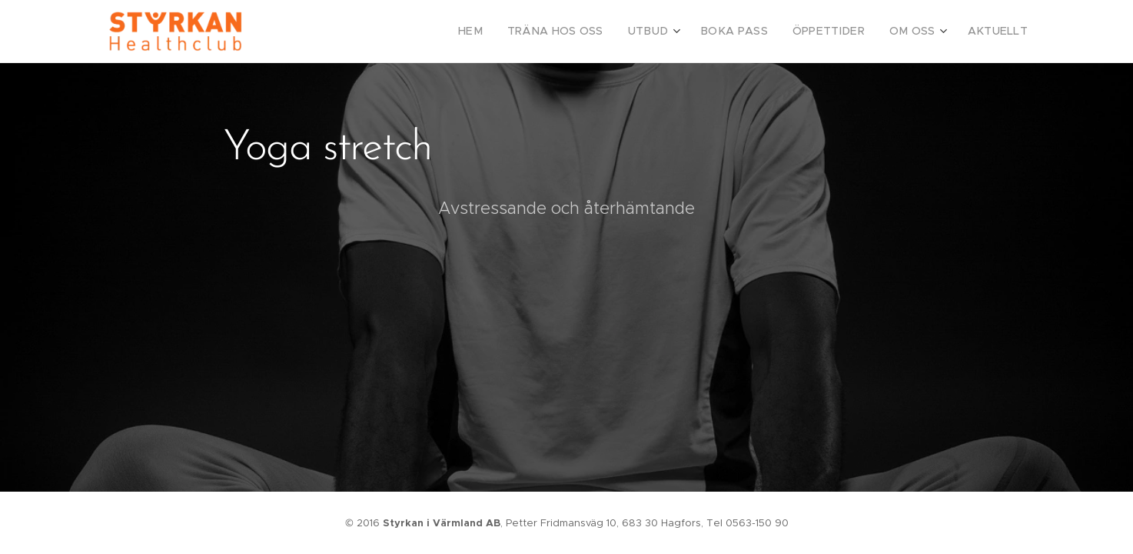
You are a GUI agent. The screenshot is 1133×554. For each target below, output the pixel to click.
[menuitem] (508, 31)
